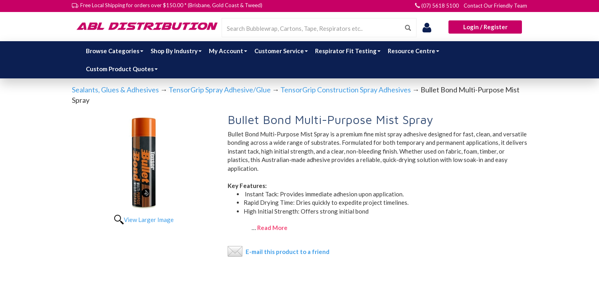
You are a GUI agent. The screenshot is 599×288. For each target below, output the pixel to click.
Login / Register (485, 26)
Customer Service (281, 50)
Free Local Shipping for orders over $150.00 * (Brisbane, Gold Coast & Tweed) (171, 5)
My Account (228, 50)
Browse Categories (114, 50)
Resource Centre (413, 50)
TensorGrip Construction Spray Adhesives (345, 89)
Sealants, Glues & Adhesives (115, 89)
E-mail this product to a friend (287, 251)
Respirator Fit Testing (348, 50)
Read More (272, 227)
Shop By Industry (176, 50)
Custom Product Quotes (122, 68)
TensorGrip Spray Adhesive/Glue (220, 89)
